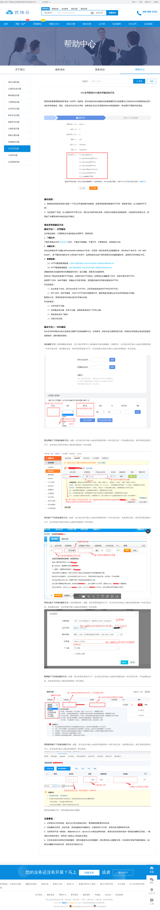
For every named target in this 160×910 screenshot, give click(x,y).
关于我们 (39, 895)
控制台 (156, 2)
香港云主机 (57, 884)
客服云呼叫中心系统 (87, 884)
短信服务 (117, 24)
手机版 (97, 895)
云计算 (102, 24)
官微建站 (37, 24)
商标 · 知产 (20, 24)
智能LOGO (54, 24)
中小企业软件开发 (137, 884)
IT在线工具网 (15, 884)
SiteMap (108, 895)
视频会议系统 (31, 884)
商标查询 (45, 9)
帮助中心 (62, 895)
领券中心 (148, 2)
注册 (140, 2)
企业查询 (64, 9)
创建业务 (89, 872)
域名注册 (74, 9)
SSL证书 (133, 24)
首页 (6, 24)
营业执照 (119, 895)
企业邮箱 (148, 24)
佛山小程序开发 (106, 884)
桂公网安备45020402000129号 (81, 906)
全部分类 (100, 13)
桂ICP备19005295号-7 (61, 906)
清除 (151, 81)
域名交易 (84, 9)
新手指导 (74, 895)
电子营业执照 (99, 906)
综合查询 (49, 13)
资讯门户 (70, 884)
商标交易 (55, 9)
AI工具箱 (121, 884)
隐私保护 (86, 895)
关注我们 (46, 2)
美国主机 (45, 884)
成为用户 (123, 872)
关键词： (85, 81)
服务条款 (50, 895)
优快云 (64, 903)
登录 (133, 2)
